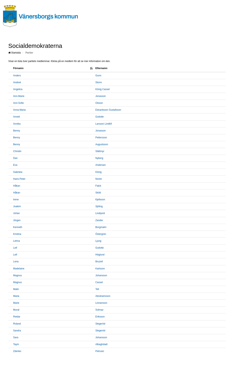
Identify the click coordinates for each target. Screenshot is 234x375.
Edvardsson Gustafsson (108, 109)
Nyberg (99, 158)
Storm (98, 82)
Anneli (16, 116)
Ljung (98, 240)
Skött (98, 192)
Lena (16, 261)
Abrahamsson (102, 296)
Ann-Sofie (18, 103)
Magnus (17, 275)
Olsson (99, 103)
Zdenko (17, 351)
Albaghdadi (101, 344)
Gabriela (17, 172)
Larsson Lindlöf (103, 123)
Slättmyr (99, 151)
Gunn (98, 75)
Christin (17, 151)
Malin (16, 289)
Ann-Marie (18, 96)
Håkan (16, 185)
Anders (17, 75)
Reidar (16, 316)
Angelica (17, 89)
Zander (99, 220)
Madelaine (18, 268)
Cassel (99, 282)
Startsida (14, 52)
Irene (16, 199)
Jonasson (100, 96)
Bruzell (99, 261)
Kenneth (17, 227)
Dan (15, 158)
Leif (15, 247)
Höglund (99, 254)
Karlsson (100, 268)
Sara (15, 337)
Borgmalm (100, 227)
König (98, 172)
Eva (15, 165)
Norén (98, 179)
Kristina (17, 234)
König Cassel (102, 89)
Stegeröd (100, 323)
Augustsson (101, 144)
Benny (16, 130)
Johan (16, 213)
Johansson (101, 275)
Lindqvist (100, 213)
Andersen (100, 165)
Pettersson (101, 137)
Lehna (16, 240)
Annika (17, 123)
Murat (16, 309)
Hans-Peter (19, 179)
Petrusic (99, 351)
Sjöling (99, 206)
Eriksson (100, 316)
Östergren (100, 234)
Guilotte (99, 116)
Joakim (17, 206)
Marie (16, 302)
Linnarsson (101, 302)
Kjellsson (100, 199)
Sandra (17, 330)
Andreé (17, 82)
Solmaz (99, 309)
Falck (98, 185)
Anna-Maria (19, 109)
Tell (97, 289)
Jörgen (17, 220)
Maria (16, 296)
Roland (17, 323)
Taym (16, 344)
